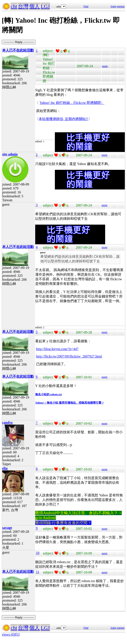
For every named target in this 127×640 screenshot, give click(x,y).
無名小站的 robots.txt (48, 394)
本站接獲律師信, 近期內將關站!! (63, 119)
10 (37, 553)
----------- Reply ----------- (18, 42)
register (121, 6)
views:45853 (11, 634)
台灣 (23, 6)
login (113, 6)
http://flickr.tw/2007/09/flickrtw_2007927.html (69, 356)
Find (86, 6)
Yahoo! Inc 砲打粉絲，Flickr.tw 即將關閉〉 (72, 103)
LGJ (45, 6)
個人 (34, 6)
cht (14, 6)
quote (105, 66)
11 (37, 572)
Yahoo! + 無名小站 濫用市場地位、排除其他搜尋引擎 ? (69, 402)
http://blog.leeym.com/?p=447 (57, 349)
